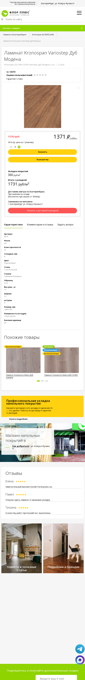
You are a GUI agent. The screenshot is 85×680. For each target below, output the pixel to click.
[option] (23, 362)
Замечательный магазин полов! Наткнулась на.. (29, 486)
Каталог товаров (11, 28)
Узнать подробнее (18, 419)
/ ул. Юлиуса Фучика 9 (31, 447)
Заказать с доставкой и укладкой (42, 210)
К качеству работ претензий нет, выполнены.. (28, 513)
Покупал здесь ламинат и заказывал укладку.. (28, 499)
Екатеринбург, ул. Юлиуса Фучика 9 (57, 3)
